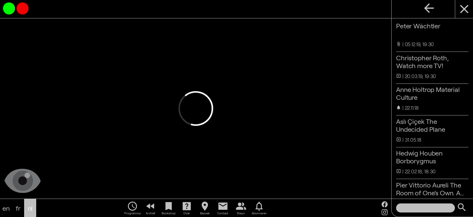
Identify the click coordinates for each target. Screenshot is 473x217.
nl (30, 208)
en (6, 208)
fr (18, 208)
